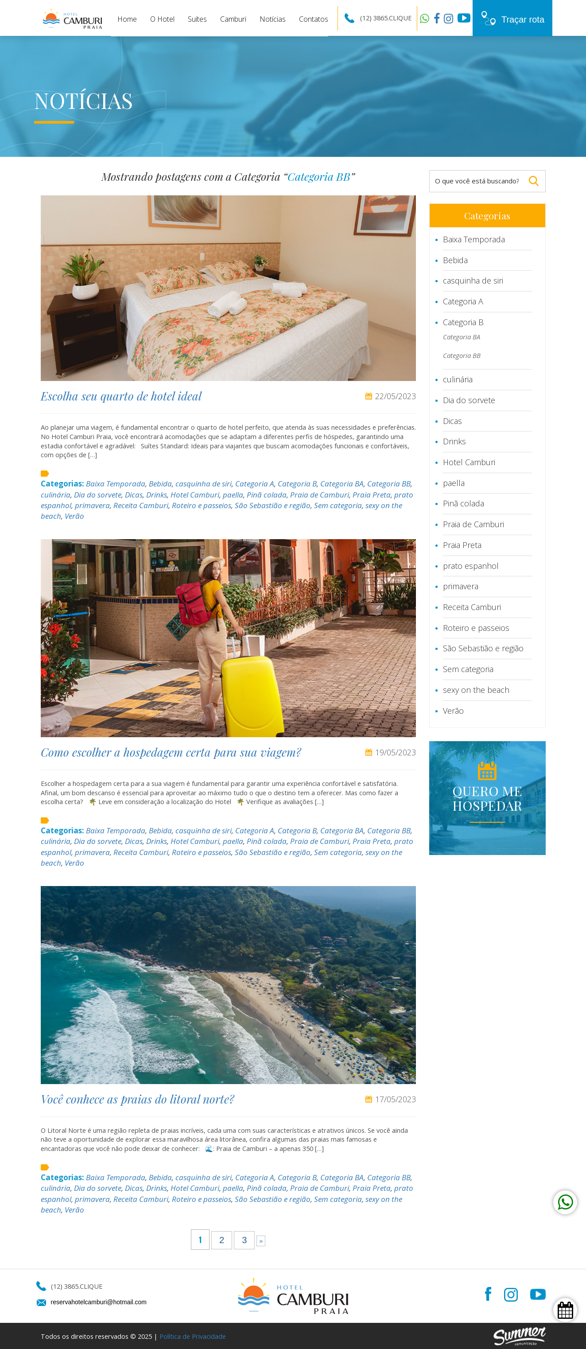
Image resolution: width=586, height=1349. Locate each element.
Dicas (134, 495)
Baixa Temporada (115, 483)
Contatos (313, 19)
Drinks (156, 495)
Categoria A (254, 483)
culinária (55, 495)
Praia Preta (372, 495)
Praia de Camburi (319, 495)
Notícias (273, 19)
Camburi (233, 19)
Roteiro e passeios (201, 505)
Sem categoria (338, 505)
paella (233, 495)
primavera (92, 505)
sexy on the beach (476, 689)
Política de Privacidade (192, 1336)
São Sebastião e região (272, 505)
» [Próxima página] (261, 1240)
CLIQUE (400, 17)
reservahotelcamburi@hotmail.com (99, 1302)
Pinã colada (267, 495)
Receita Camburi (140, 505)
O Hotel (162, 19)
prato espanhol (471, 565)
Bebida (160, 483)
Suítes (197, 19)
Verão (74, 516)
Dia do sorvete (97, 495)
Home (127, 19)
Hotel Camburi (195, 495)
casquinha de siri (203, 483)
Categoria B (297, 483)
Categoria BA (342, 483)
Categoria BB (389, 483)
